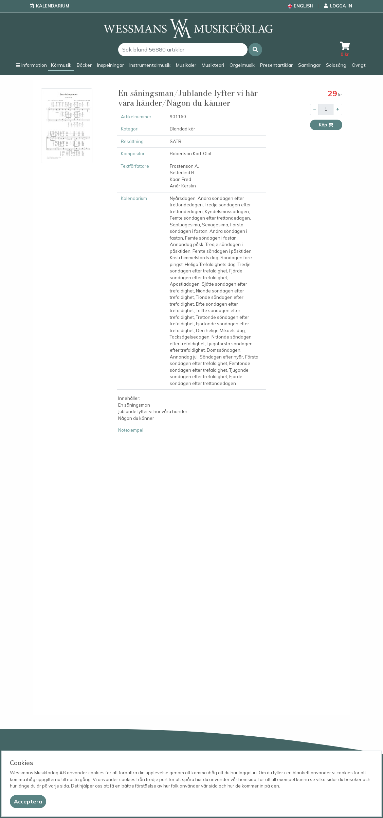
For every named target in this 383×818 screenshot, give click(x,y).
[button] (255, 49)
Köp (326, 124)
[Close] (28, 801)
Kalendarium (52, 5)
